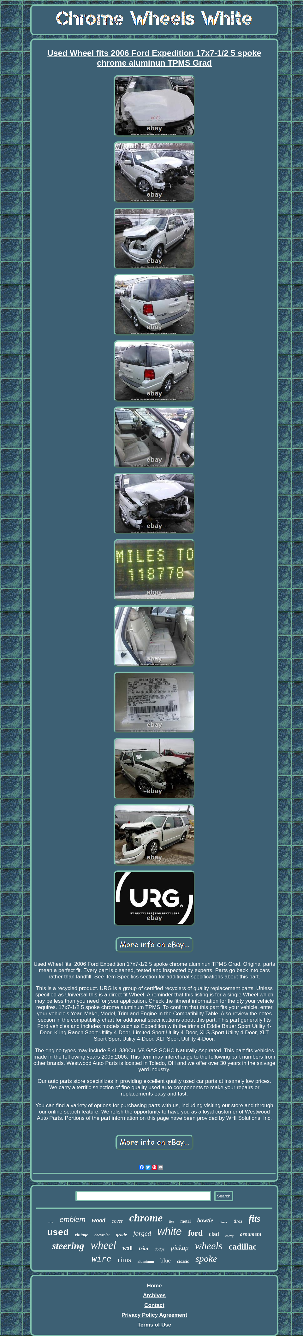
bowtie (205, 1220)
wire (101, 1259)
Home (154, 1286)
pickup (179, 1247)
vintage (81, 1234)
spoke (206, 1258)
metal (185, 1221)
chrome (146, 1218)
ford (195, 1233)
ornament (250, 1234)
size (50, 1222)
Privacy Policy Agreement (154, 1315)
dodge (160, 1249)
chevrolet (102, 1234)
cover (117, 1221)
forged (142, 1233)
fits (254, 1219)
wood (98, 1220)
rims (124, 1260)
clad (214, 1234)
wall (127, 1248)
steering (68, 1245)
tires (238, 1221)
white (169, 1231)
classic (183, 1261)
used (57, 1233)
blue (165, 1260)
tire (171, 1221)
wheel (103, 1245)
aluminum (146, 1261)
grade (121, 1234)
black (223, 1222)
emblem (73, 1219)
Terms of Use (154, 1325)
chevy (229, 1236)
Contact (154, 1305)
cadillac (243, 1246)
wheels (208, 1245)
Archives (154, 1295)
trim (143, 1248)
